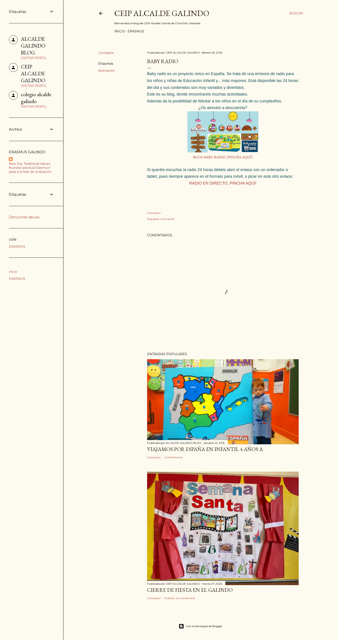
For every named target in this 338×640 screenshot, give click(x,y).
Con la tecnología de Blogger (200, 626)
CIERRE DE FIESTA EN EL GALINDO (190, 589)
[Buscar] (296, 13)
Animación (106, 71)
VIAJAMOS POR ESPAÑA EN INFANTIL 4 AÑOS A (205, 449)
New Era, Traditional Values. (30, 164)
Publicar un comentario (179, 598)
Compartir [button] (106, 53)
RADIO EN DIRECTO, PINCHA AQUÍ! (222, 183)
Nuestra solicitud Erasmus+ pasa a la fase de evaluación (30, 170)
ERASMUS (136, 31)
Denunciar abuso (24, 217)
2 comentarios (173, 457)
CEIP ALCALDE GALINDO (161, 13)
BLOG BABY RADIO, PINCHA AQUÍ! (222, 157)
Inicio (119, 31)
